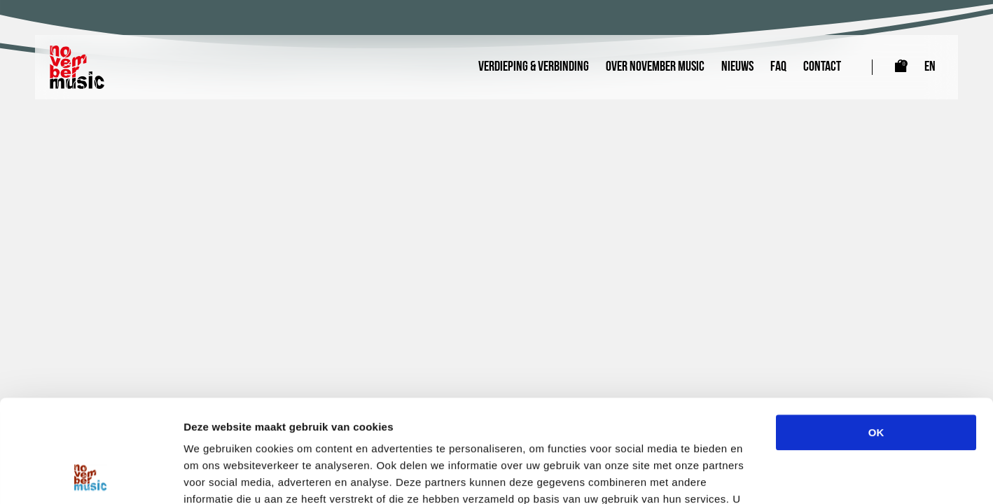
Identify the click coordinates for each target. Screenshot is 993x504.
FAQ (778, 67)
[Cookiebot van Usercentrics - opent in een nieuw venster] (90, 476)
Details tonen (756, 476)
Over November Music (655, 67)
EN (930, 67)
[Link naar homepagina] (77, 67)
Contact (822, 67)
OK (876, 336)
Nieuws (737, 67)
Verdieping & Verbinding (533, 67)
